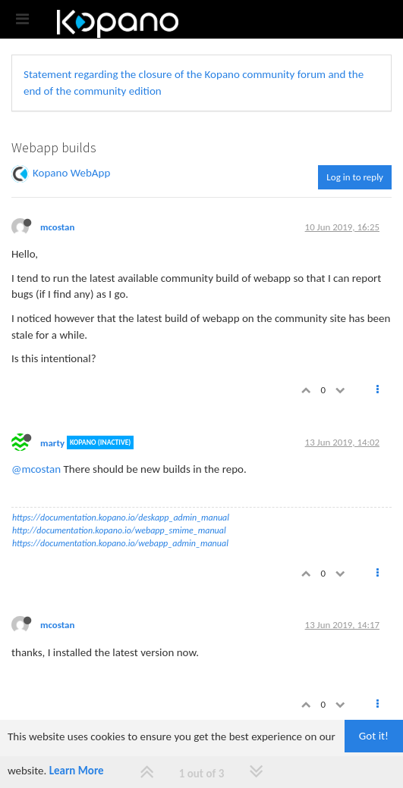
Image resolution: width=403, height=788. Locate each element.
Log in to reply (354, 177)
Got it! (374, 736)
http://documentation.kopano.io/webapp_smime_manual (119, 530)
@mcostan (36, 469)
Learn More (76, 770)
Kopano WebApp (71, 173)
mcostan (57, 227)
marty (52, 442)
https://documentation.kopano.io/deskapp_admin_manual (120, 517)
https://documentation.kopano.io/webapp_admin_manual (120, 543)
